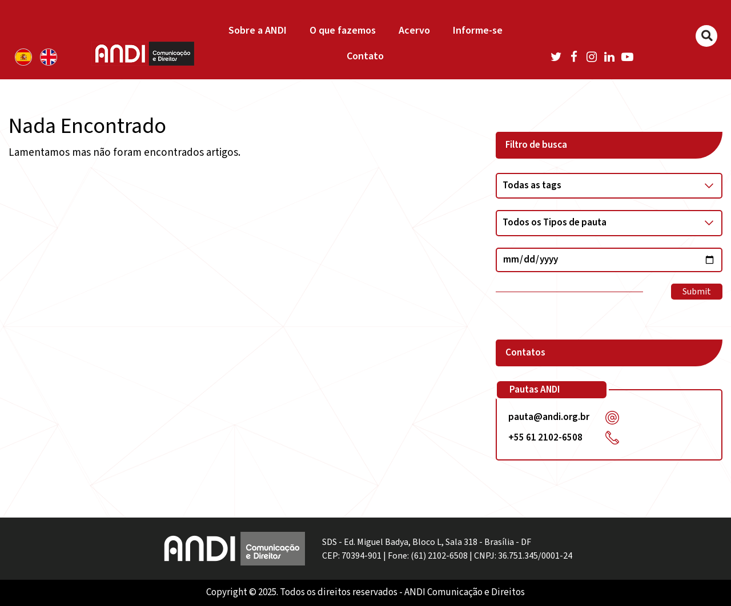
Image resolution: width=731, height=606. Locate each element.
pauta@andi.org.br (548, 417)
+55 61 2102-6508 (545, 438)
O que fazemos (343, 30)
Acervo (414, 30)
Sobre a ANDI (257, 30)
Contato (365, 56)
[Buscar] (706, 36)
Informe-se (478, 30)
